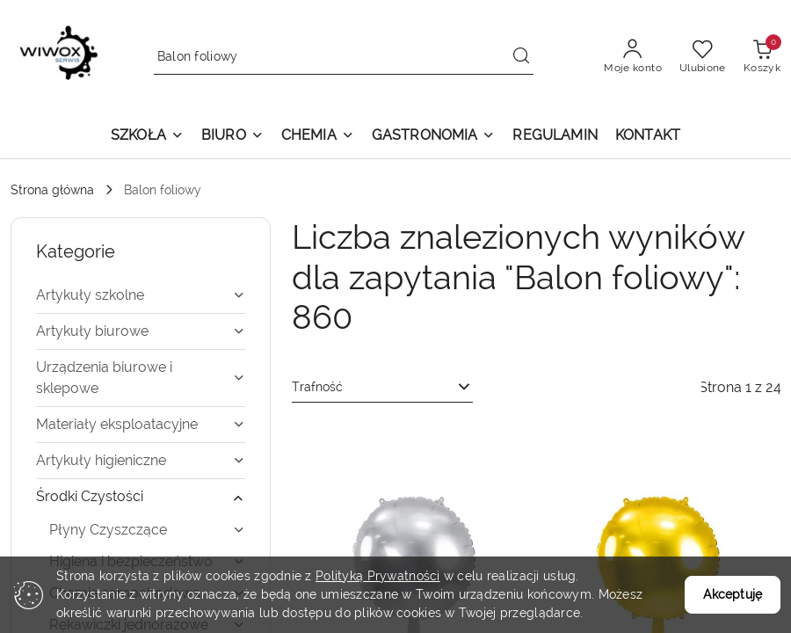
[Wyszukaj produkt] (344, 57)
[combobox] (382, 388)
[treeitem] (140, 295)
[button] (147, 136)
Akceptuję (732, 594)
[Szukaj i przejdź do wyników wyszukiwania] (521, 57)
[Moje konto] (633, 57)
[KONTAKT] (647, 136)
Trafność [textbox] (317, 387)
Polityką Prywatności (378, 576)
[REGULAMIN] (554, 136)
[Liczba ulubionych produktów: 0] (702, 57)
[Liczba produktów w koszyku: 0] (762, 57)
